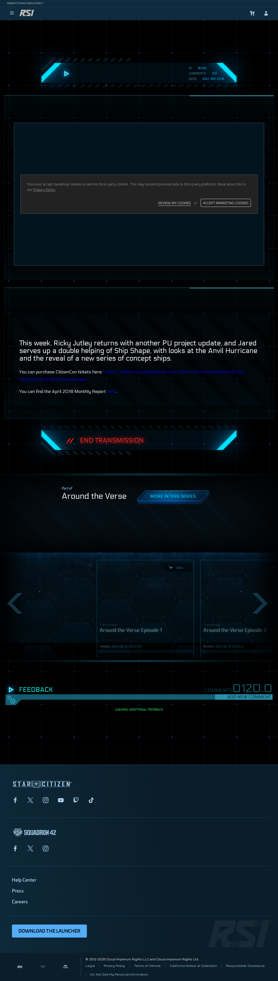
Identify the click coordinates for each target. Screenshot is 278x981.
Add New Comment (249, 696)
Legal (90, 966)
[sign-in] (266, 13)
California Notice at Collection (193, 966)
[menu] (12, 13)
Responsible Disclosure (245, 966)
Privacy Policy (114, 966)
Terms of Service (147, 966)
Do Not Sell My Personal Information (119, 974)
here (111, 391)
